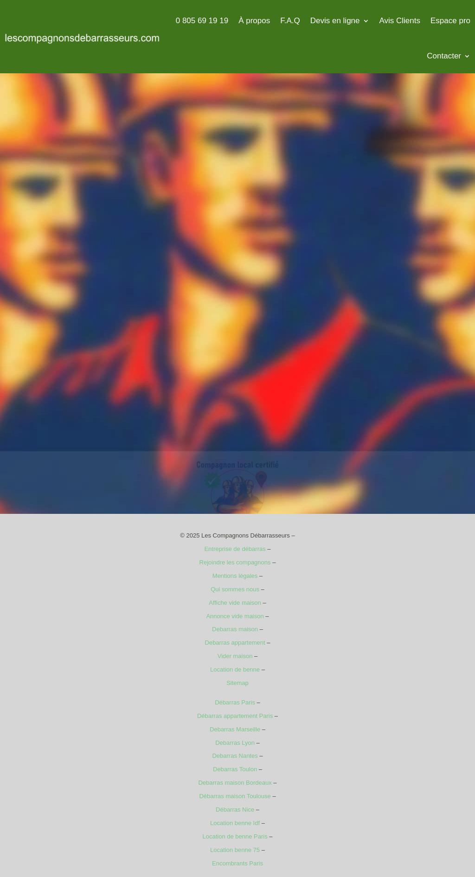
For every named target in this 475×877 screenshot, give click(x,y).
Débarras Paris (235, 702)
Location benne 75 (235, 849)
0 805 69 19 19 (202, 20)
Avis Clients (400, 20)
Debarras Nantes (234, 755)
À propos (254, 20)
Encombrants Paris (237, 863)
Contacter (444, 55)
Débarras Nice (235, 809)
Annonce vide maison (234, 616)
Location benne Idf (235, 822)
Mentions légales (235, 575)
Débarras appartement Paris (235, 715)
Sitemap (237, 682)
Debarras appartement (235, 642)
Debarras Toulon (235, 769)
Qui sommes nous (235, 589)
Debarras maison (235, 629)
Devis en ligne (335, 20)
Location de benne (235, 669)
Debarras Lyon (235, 742)
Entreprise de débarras (234, 548)
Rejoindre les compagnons (235, 562)
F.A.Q (290, 20)
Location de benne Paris (234, 836)
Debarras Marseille (235, 729)
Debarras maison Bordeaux (234, 782)
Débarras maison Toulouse (234, 796)
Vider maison (235, 656)
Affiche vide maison (235, 602)
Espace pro (450, 20)
